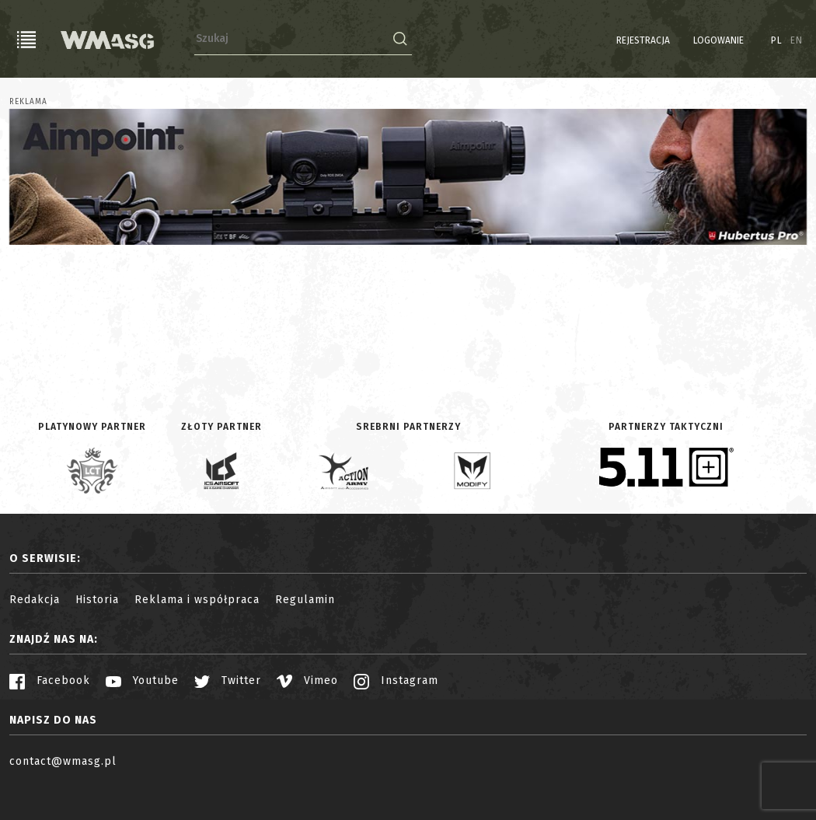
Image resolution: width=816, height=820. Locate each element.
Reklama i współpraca (197, 599)
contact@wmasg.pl (63, 761)
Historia (97, 599)
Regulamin (305, 599)
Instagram (396, 680)
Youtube (142, 680)
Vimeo (307, 680)
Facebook (49, 680)
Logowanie (718, 40)
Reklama (28, 101)
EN (796, 40)
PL (777, 40)
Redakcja (34, 599)
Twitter (227, 680)
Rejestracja (643, 40)
